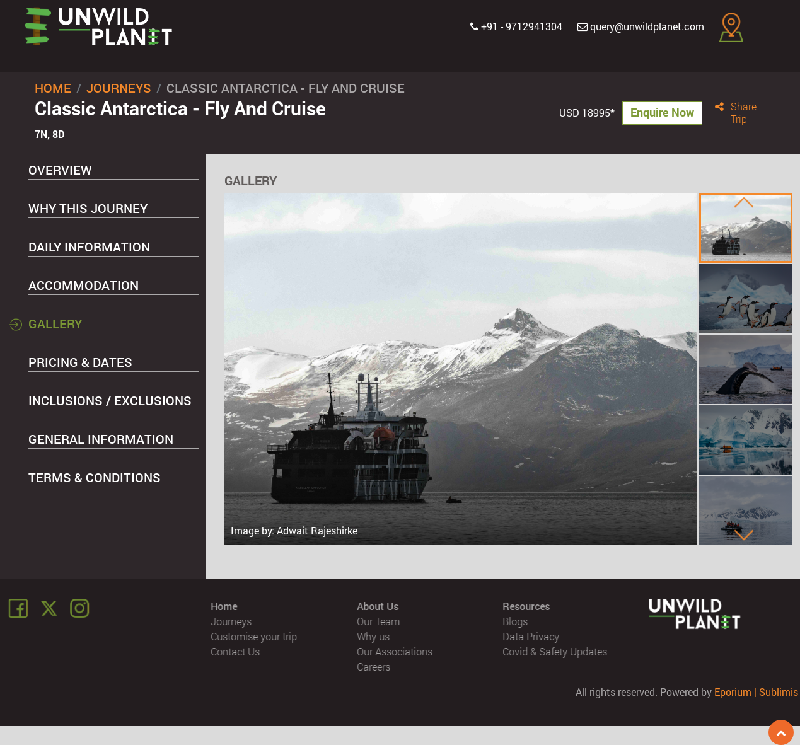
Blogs (515, 621)
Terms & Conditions (94, 477)
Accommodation (83, 285)
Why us (373, 636)
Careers (373, 666)
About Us (377, 606)
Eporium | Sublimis (756, 691)
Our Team (378, 621)
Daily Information (89, 246)
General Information (100, 438)
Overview (60, 169)
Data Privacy (530, 636)
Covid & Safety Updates (554, 651)
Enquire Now (662, 112)
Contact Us (235, 651)
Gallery (55, 323)
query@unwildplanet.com (640, 26)
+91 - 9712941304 (516, 26)
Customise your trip (254, 636)
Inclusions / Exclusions (110, 400)
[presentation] (743, 202)
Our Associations (394, 651)
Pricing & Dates (80, 362)
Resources (526, 606)
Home (53, 87)
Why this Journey (88, 208)
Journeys (118, 87)
